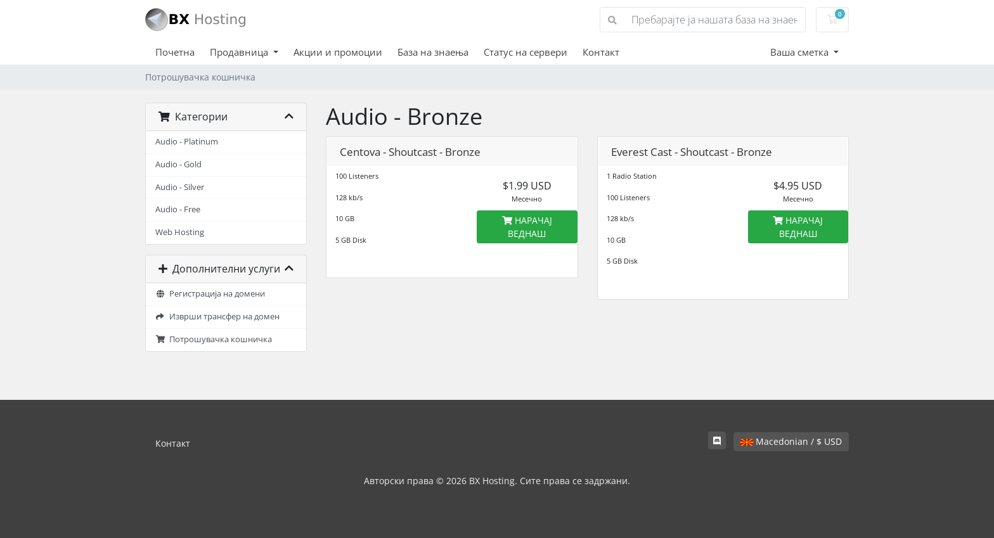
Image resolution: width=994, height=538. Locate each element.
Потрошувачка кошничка (213, 339)
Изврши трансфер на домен (217, 316)
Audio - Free (177, 209)
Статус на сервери (525, 52)
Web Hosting (179, 232)
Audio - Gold (178, 164)
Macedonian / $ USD (791, 441)
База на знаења (432, 52)
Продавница (240, 52)
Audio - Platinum (186, 141)
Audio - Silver (179, 187)
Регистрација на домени (210, 293)
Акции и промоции (338, 52)
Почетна (175, 52)
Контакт (601, 52)
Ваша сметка (800, 52)
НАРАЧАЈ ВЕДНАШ (527, 227)
